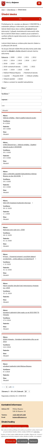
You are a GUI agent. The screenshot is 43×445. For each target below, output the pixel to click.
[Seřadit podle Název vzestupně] (7, 87)
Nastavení (33, 441)
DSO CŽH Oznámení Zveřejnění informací (18, 203)
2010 (20, 57)
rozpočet (6, 76)
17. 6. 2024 (7, 320)
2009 (12, 57)
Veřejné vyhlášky (32, 76)
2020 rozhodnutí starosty (12, 67)
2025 (20, 70)
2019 (13, 64)
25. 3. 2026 (7, 152)
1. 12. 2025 (7, 264)
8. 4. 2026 (6, 123)
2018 (5, 64)
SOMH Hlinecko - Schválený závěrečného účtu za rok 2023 (20, 340)
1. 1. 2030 (6, 214)
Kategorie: (4, 57)
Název (3, 88)
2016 (27, 60)
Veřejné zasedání (9, 79)
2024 (13, 70)
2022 (33, 67)
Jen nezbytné (22, 441)
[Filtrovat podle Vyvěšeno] (21, 97)
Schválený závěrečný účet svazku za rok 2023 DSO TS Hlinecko (21, 314)
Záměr (21, 79)
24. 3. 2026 (7, 182)
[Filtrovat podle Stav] (21, 110)
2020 (20, 64)
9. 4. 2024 (6, 372)
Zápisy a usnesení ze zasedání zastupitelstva (18, 82)
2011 (27, 57)
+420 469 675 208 (19, 415)
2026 (27, 70)
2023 (5, 70)
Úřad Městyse (11, 10)
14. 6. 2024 (7, 347)
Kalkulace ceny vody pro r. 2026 (14, 230)
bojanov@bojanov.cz (20, 417)
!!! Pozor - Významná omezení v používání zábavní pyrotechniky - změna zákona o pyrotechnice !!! (20, 258)
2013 (5, 60)
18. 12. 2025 (7, 235)
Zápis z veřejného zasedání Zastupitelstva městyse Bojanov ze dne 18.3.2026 (19, 175)
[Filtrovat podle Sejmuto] (21, 104)
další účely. (37, 432)
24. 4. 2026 (7, 129)
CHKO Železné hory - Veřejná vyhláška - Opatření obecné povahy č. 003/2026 (19, 146)
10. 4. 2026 (7, 158)
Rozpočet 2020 (18, 76)
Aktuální (6, 134)
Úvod (3, 10)
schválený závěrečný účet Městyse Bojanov (17, 366)
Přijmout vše (10, 441)
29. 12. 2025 (7, 208)
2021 (26, 67)
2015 (20, 60)
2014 (13, 60)
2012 (34, 57)
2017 (34, 60)
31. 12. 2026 (7, 241)
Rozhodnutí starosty (31, 73)
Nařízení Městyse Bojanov (12, 73)
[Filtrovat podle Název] (21, 91)
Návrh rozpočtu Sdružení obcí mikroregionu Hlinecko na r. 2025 (20, 287)
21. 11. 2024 (7, 293)
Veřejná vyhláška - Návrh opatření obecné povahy (19, 118)
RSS (30, 19)
